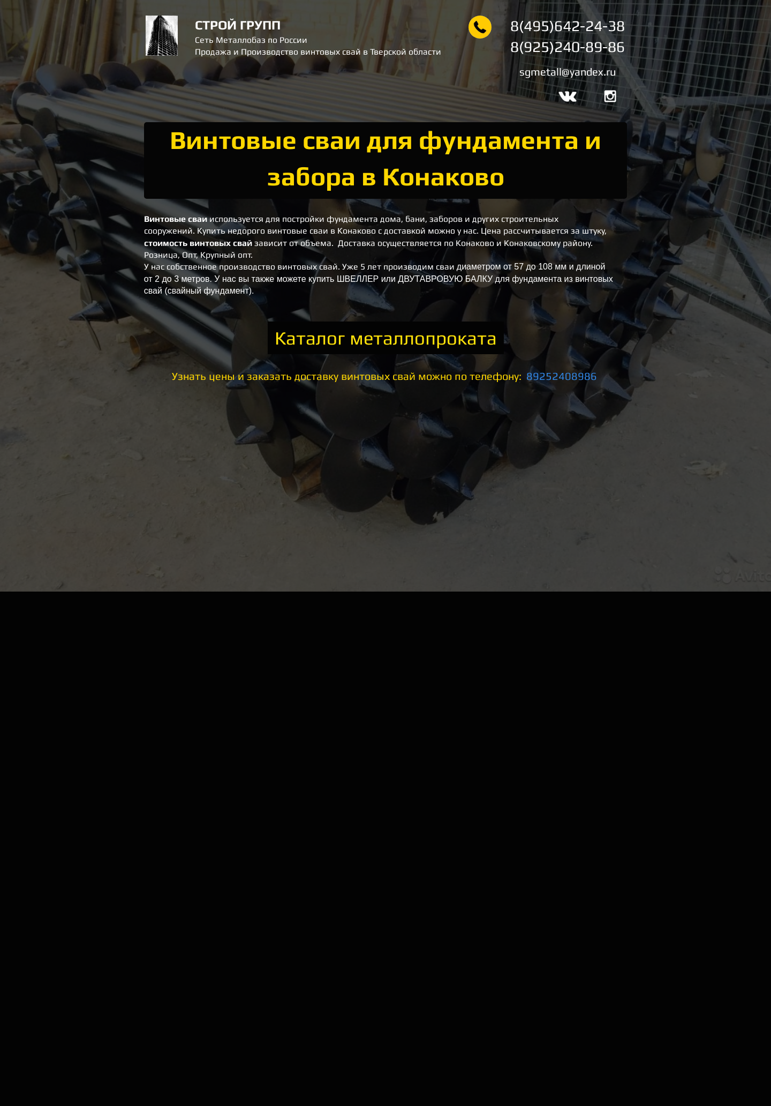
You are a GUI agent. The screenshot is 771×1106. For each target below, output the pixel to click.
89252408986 (561, 376)
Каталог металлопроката (386, 338)
